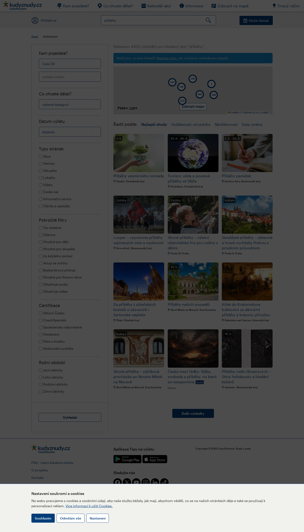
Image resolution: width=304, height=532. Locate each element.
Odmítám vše (70, 518)
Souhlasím (43, 518)
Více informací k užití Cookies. (89, 506)
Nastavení (97, 518)
